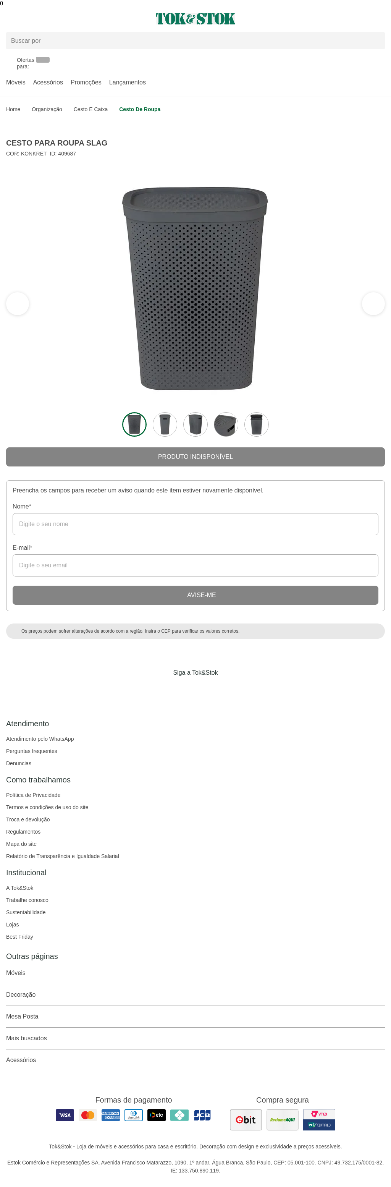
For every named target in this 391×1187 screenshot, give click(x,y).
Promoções (86, 82)
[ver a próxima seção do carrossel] (17, 303)
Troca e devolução (28, 819)
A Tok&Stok (19, 888)
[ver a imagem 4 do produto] (226, 424)
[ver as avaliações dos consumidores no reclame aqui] (283, 1119)
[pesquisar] (375, 40)
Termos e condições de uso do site (47, 807)
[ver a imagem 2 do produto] (165, 424)
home (13, 109)
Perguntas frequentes (31, 751)
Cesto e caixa (91, 109)
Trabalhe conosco (27, 900)
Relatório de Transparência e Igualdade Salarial (62, 856)
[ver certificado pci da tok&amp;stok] (319, 1119)
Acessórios (48, 82)
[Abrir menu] (65, 18)
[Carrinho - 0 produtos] (380, 18)
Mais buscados (195, 1038)
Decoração (195, 994)
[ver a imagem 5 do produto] (256, 424)
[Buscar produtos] (195, 40)
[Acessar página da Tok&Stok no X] (227, 688)
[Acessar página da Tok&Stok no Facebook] (163, 688)
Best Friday (19, 937)
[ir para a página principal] (195, 18)
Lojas (12, 924)
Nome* (22, 506)
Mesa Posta (195, 1016)
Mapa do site (21, 844)
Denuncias (18, 763)
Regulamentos (23, 832)
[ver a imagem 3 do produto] (195, 424)
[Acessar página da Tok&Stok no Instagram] (185, 688)
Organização (47, 109)
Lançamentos (127, 82)
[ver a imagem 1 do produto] (134, 424)
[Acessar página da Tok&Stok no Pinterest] (206, 688)
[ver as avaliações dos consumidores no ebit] (246, 1119)
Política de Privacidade (33, 795)
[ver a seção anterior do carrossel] (373, 303)
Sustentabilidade (26, 912)
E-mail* (22, 547)
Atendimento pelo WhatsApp (40, 739)
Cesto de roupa (139, 109)
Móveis (16, 82)
